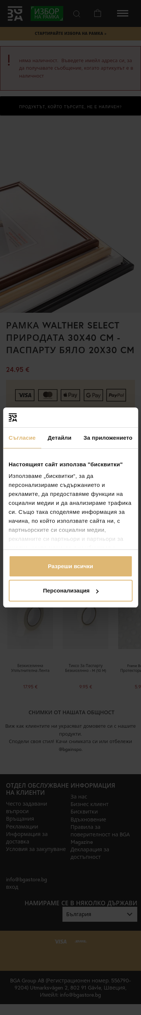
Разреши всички (70, 566)
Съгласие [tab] (22, 437)
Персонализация (71, 590)
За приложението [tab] (107, 437)
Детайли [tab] (59, 437)
